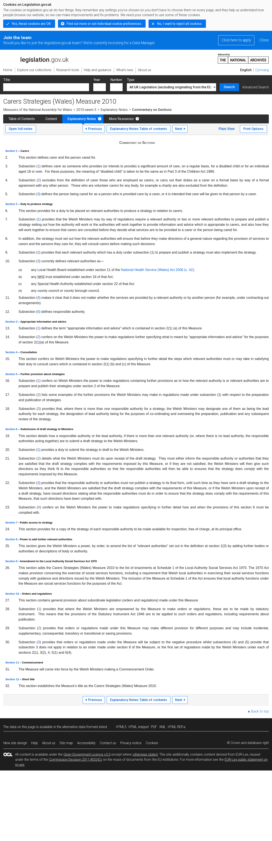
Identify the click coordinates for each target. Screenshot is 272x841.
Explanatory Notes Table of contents (138, 129)
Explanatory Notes (114, 110)
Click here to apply (236, 40)
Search (229, 87)
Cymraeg (262, 70)
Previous (95, 129)
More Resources (121, 119)
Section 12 (12, 679)
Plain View (227, 129)
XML (162, 727)
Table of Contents (21, 119)
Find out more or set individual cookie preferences (104, 24)
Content (51, 119)
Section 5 (11, 374)
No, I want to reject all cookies (179, 24)
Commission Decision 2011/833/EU (75, 760)
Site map (66, 743)
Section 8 (11, 539)
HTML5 (121, 727)
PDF (154, 727)
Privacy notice (131, 743)
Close (264, 40)
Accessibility (86, 743)
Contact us (108, 743)
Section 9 (11, 561)
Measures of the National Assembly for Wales (37, 110)
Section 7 (11, 522)
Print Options (253, 129)
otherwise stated (145, 754)
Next (178, 129)
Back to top (260, 711)
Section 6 (11, 429)
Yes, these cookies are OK (31, 24)
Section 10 (12, 593)
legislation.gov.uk (36, 58)
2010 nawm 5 (86, 110)
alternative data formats (80, 727)
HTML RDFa (176, 727)
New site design (15, 743)
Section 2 (11, 204)
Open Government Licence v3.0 (87, 754)
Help (34, 743)
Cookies (152, 743)
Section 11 (12, 662)
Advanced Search (255, 87)
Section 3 (11, 321)
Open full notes (21, 129)
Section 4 (11, 352)
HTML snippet (139, 727)
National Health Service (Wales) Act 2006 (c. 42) (157, 270)
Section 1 (11, 150)
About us (48, 743)
